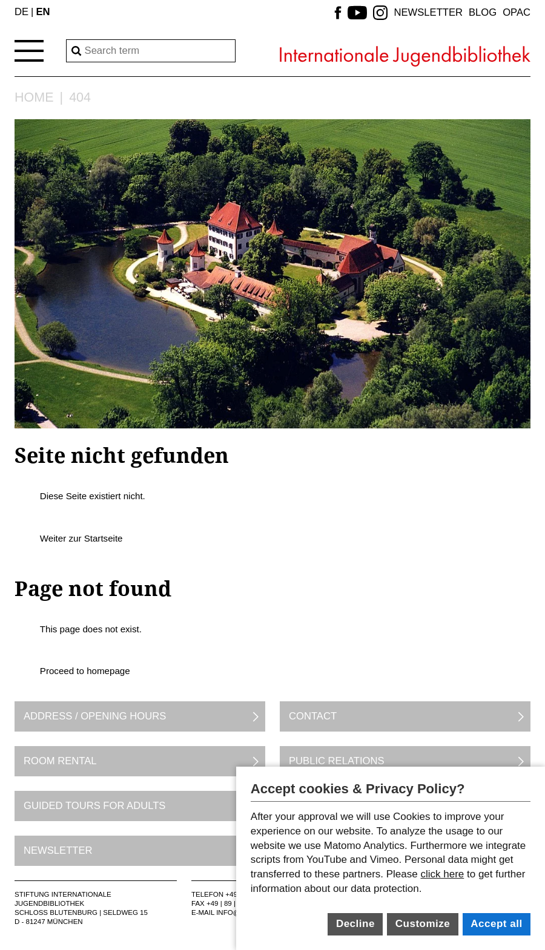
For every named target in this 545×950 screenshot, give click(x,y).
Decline (355, 923)
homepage (108, 671)
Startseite (103, 538)
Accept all (496, 923)
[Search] (151, 51)
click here (442, 874)
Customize (422, 923)
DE (21, 12)
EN (43, 12)
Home (34, 98)
